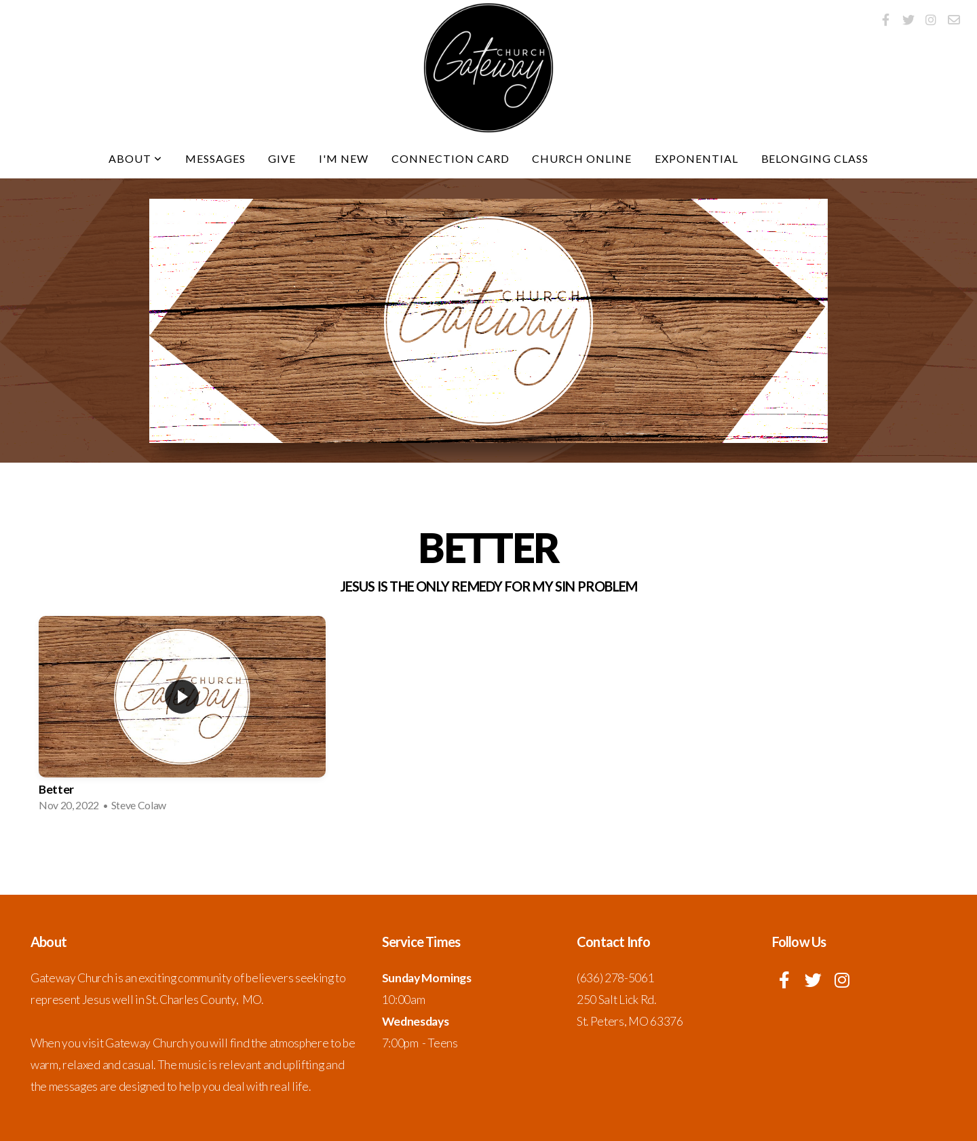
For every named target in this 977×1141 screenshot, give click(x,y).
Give (282, 158)
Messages (215, 158)
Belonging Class (814, 158)
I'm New (343, 158)
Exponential (696, 158)
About (135, 158)
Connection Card (450, 158)
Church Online (581, 158)
